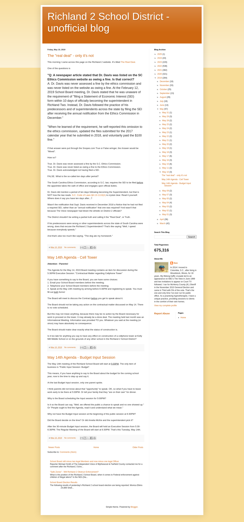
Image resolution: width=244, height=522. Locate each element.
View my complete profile (165, 305)
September (165, 93)
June (162, 105)
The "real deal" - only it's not (70, 55)
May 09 (165, 191)
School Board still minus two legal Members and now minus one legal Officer (84, 461)
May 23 (165, 132)
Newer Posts (54, 447)
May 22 (165, 136)
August (163, 97)
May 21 (165, 140)
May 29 (165, 116)
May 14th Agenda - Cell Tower (72, 257)
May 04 (165, 202)
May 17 (165, 156)
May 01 (165, 214)
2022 (159, 66)
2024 (159, 58)
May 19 (165, 148)
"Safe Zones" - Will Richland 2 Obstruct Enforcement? (74, 472)
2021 (159, 70)
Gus (176, 263)
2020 (159, 74)
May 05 (165, 198)
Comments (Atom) (68, 452)
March (163, 223)
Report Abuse (162, 313)
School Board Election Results (63, 482)
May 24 (165, 128)
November (165, 85)
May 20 (165, 144)
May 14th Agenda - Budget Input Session (81, 357)
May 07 (165, 194)
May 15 (165, 164)
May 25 (165, 124)
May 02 (165, 210)
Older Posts (138, 447)
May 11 (165, 168)
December (165, 81)
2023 (159, 62)
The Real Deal (128, 62)
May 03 (165, 206)
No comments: (70, 247)
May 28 (165, 120)
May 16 (165, 160)
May (162, 109)
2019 (159, 78)
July (162, 101)
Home (96, 447)
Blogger (134, 507)
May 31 (165, 112)
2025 (159, 54)
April (162, 219)
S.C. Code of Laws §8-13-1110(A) (89, 195)
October (164, 89)
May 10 (165, 172)
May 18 (165, 152)
